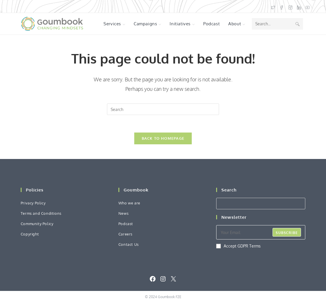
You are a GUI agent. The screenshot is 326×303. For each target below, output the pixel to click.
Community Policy (37, 223)
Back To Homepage (163, 138)
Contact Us (128, 244)
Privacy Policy (33, 203)
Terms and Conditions (41, 213)
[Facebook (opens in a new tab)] (281, 6)
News (123, 213)
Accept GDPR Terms (238, 245)
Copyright (30, 234)
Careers (125, 234)
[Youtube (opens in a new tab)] (306, 6)
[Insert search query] (163, 109)
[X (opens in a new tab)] (273, 6)
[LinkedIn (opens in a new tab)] (299, 6)
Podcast (125, 223)
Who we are (129, 203)
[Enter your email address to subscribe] (260, 232)
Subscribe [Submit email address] (287, 233)
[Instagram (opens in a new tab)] (290, 6)
